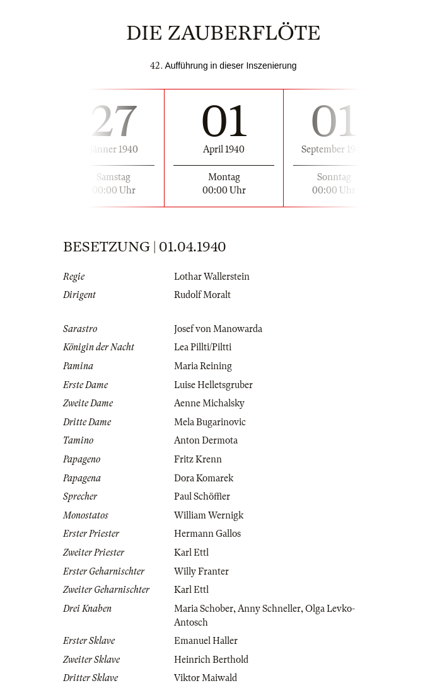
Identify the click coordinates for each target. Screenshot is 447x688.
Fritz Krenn (198, 459)
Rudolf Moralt (202, 295)
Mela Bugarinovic (210, 422)
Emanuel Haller (206, 641)
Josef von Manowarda (218, 329)
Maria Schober (203, 609)
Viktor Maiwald (205, 678)
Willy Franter (201, 571)
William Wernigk (208, 515)
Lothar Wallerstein (212, 277)
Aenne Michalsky (209, 403)
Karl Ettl (191, 553)
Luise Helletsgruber (213, 385)
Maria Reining (203, 366)
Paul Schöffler (202, 496)
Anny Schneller (269, 609)
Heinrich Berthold (211, 660)
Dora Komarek (203, 478)
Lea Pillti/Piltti (202, 347)
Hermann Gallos (207, 534)
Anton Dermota (206, 440)
